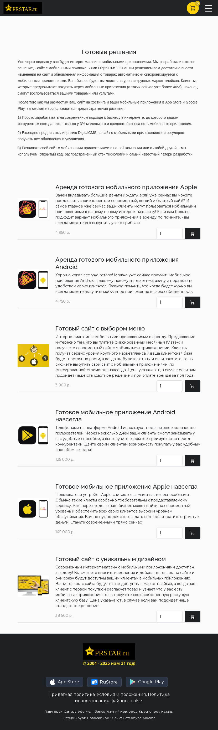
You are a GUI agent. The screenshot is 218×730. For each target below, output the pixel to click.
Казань (167, 711)
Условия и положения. (122, 694)
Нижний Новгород (122, 711)
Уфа (82, 711)
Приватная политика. (72, 694)
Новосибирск (99, 718)
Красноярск (150, 711)
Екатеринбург (74, 718)
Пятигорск (54, 711)
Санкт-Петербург (127, 718)
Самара (71, 711)
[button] (64, 682)
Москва (149, 718)
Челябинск (96, 711)
